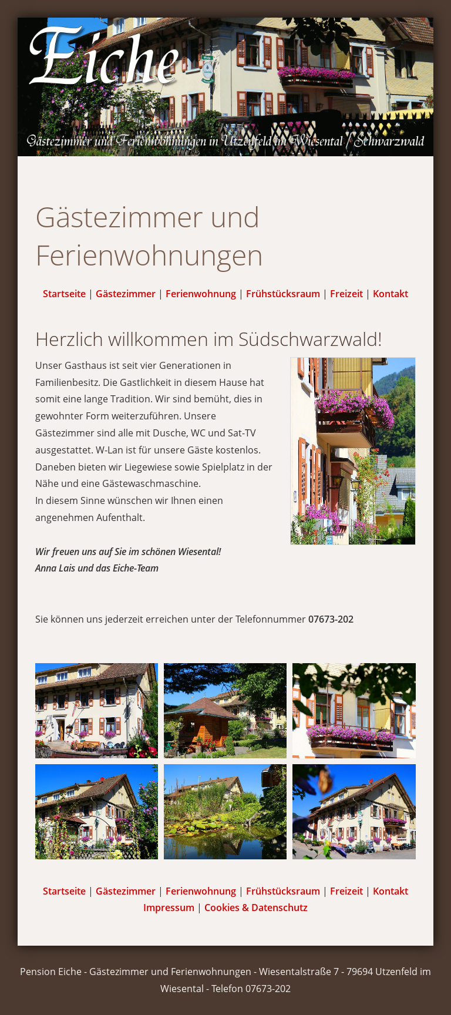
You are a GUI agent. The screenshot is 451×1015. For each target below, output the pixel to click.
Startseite (64, 293)
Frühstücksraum (283, 293)
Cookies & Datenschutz (256, 907)
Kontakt (390, 293)
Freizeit (346, 293)
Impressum (168, 907)
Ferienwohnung (201, 293)
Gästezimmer (126, 293)
